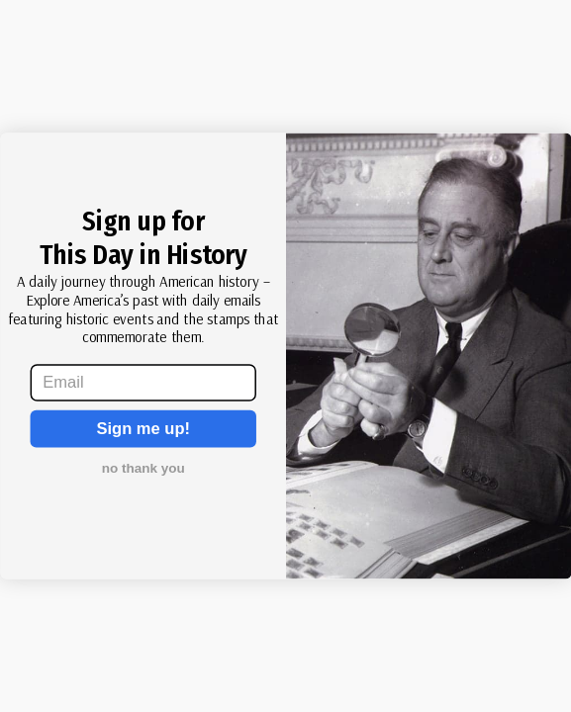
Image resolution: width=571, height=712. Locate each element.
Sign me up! (143, 428)
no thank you (142, 468)
